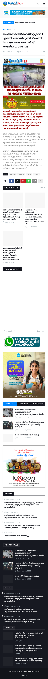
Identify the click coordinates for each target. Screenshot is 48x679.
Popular (10, 404)
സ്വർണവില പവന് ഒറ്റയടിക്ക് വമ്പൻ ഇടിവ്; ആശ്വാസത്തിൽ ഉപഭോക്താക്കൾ (29, 635)
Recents (24, 404)
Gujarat (12, 29)
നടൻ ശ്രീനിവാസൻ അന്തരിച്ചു (27, 435)
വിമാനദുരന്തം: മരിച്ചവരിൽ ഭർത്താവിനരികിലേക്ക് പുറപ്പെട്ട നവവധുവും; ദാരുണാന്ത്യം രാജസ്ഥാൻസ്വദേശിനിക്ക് (34, 217)
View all (42, 188)
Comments (38, 404)
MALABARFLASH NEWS (31, 671)
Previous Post (9, 331)
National (21, 174)
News (29, 174)
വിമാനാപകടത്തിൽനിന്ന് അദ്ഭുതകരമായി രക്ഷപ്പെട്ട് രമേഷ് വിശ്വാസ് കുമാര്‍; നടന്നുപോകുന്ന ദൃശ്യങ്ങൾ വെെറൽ (12, 254)
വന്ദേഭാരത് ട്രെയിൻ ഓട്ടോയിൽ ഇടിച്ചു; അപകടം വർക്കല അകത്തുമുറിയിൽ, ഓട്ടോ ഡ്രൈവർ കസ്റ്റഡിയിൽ (23, 504)
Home (5, 29)
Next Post (40, 331)
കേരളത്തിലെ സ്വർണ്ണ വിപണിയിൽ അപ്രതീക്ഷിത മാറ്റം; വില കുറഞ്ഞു (29, 659)
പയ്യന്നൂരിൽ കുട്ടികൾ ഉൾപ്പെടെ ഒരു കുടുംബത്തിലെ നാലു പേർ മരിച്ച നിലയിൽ (29, 424)
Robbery (36, 174)
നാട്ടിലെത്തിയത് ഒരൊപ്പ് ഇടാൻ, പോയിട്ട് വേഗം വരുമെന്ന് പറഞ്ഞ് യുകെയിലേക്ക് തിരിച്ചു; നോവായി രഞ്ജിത (12, 214)
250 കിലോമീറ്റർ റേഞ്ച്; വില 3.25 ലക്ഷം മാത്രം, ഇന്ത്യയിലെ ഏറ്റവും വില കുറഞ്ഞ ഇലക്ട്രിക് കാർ (28, 648)
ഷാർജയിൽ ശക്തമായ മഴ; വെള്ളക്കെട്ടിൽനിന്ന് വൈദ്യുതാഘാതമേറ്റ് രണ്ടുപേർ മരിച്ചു (30, 22)
